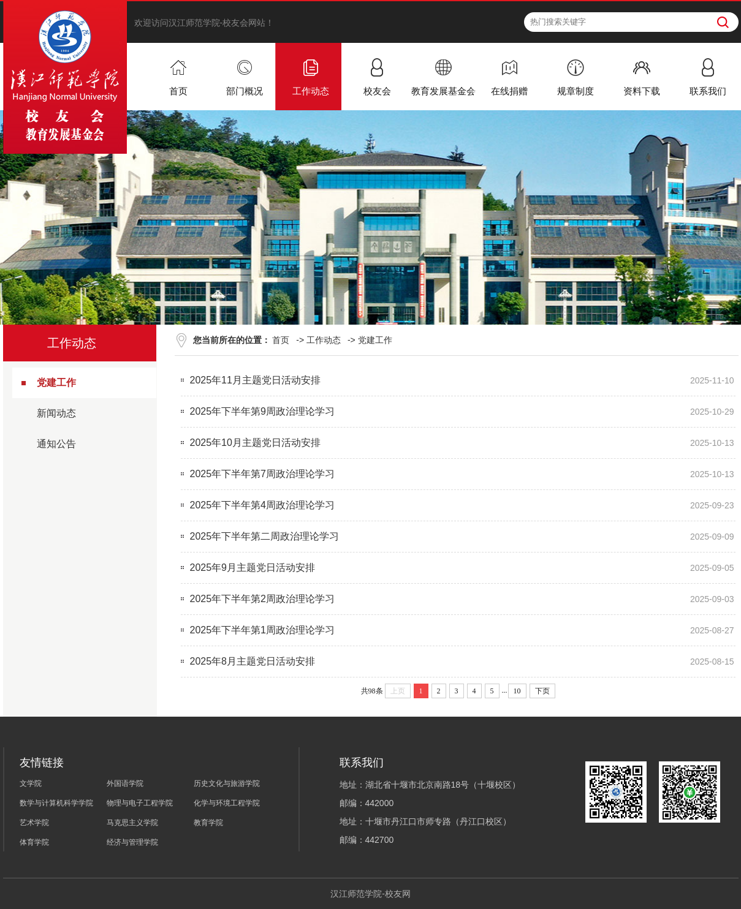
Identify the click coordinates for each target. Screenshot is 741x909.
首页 (280, 340)
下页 (542, 691)
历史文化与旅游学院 (227, 783)
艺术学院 (34, 822)
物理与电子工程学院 (140, 803)
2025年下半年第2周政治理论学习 (262, 599)
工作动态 (323, 340)
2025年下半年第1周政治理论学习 (262, 630)
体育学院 (34, 842)
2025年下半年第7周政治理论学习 (262, 474)
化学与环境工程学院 (227, 803)
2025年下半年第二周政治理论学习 (265, 536)
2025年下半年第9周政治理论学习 (262, 411)
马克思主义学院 (132, 822)
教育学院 (208, 822)
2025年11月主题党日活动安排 (255, 380)
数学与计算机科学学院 (56, 803)
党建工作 (56, 382)
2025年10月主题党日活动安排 (255, 442)
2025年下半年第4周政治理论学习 (262, 505)
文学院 (31, 783)
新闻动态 (56, 413)
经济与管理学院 (132, 842)
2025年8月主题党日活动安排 (253, 661)
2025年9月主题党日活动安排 (253, 567)
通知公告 (56, 444)
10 (517, 691)
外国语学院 (125, 783)
